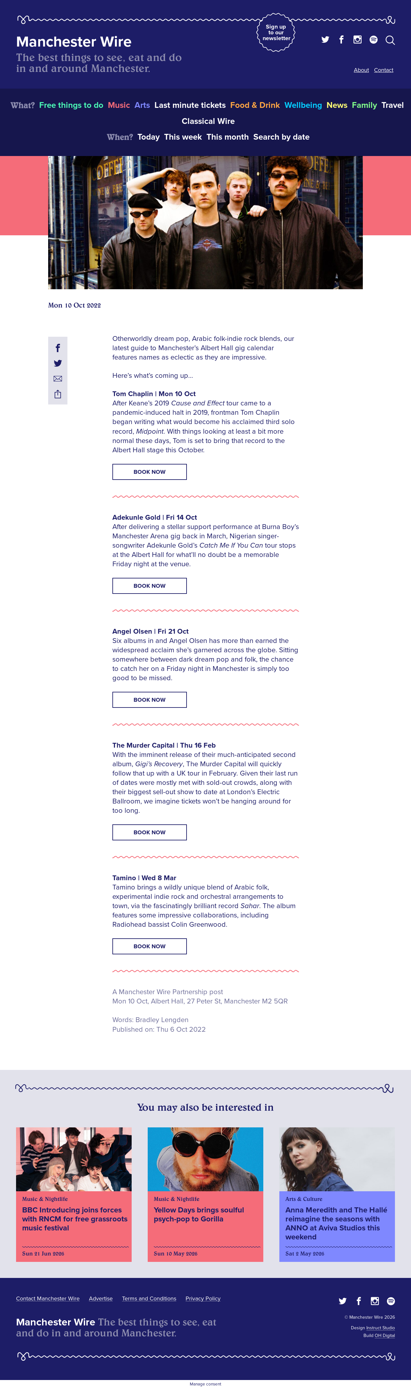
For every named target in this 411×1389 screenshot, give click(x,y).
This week (183, 137)
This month (227, 137)
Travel (392, 105)
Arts (142, 105)
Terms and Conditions (149, 1298)
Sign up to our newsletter (276, 32)
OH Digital (385, 1335)
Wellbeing (303, 105)
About (361, 70)
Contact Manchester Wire (48, 1298)
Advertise (101, 1298)
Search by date (281, 137)
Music (119, 105)
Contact (383, 70)
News (337, 105)
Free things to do (71, 105)
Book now (150, 471)
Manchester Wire (74, 42)
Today (148, 137)
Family (364, 105)
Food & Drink (255, 105)
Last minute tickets (190, 105)
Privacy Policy (203, 1298)
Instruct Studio (380, 1328)
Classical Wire (208, 121)
